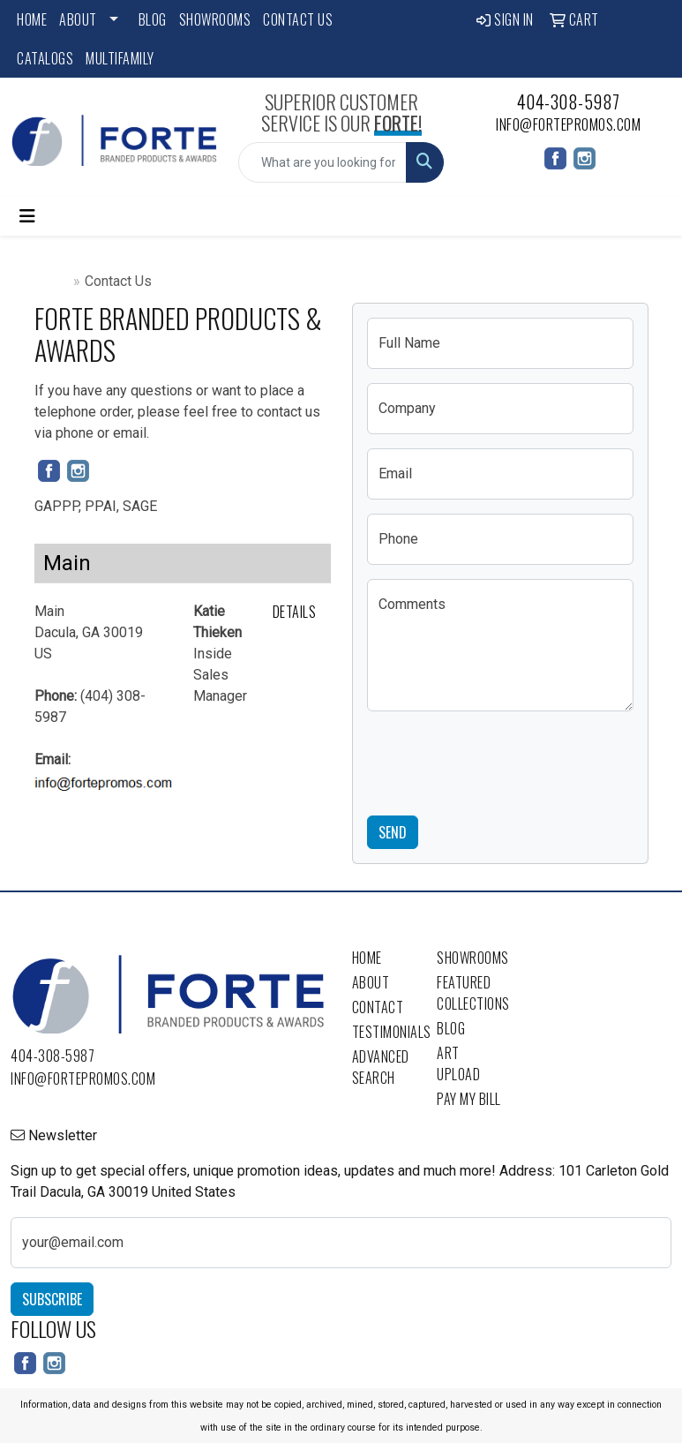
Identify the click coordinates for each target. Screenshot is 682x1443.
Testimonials (384, 1031)
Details (295, 611)
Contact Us (298, 19)
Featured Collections (469, 993)
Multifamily (120, 58)
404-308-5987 (568, 101)
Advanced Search (380, 1067)
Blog (153, 19)
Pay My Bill (469, 1098)
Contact (378, 1007)
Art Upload (458, 1063)
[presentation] (501, 759)
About (78, 19)
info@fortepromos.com (568, 124)
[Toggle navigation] (27, 216)
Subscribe (52, 1299)
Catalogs (45, 58)
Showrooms (215, 19)
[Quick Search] (323, 162)
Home (32, 19)
